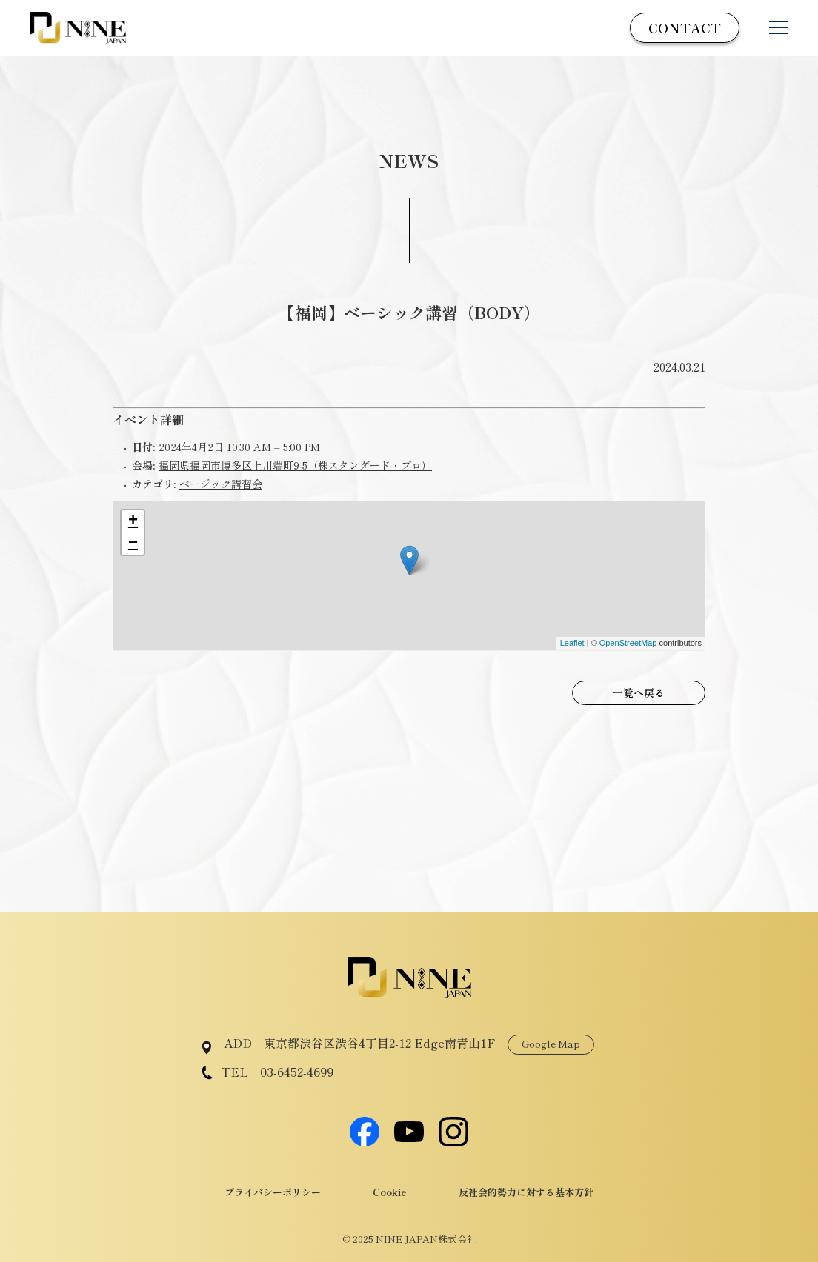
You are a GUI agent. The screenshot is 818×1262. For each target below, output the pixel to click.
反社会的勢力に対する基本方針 (526, 1192)
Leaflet (572, 642)
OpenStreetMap (628, 642)
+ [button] (133, 521)
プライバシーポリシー (273, 1192)
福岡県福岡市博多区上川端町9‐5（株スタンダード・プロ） (295, 465)
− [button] (133, 543)
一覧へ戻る (639, 692)
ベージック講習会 (220, 483)
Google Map (551, 1044)
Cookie (390, 1192)
